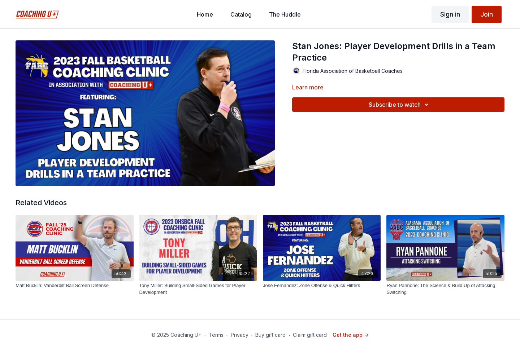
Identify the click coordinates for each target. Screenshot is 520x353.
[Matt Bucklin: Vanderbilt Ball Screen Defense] (74, 285)
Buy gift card (270, 335)
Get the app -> (351, 335)
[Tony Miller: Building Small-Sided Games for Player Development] (198, 289)
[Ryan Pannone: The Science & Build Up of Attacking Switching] (445, 289)
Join (486, 14)
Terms (216, 335)
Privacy (239, 335)
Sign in (450, 14)
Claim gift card (310, 335)
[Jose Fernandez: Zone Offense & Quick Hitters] (322, 285)
